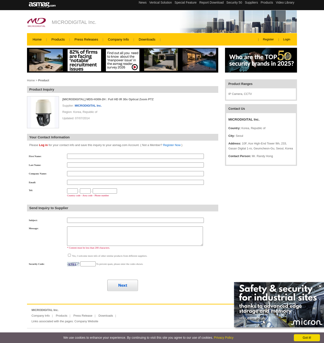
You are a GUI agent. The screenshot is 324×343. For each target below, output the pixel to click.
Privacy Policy (223, 337)
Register (268, 39)
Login (286, 39)
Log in (43, 145)
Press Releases (86, 39)
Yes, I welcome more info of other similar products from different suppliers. (109, 255)
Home (37, 39)
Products (58, 39)
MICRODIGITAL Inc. (74, 22)
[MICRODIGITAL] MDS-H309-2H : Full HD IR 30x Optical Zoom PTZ (108, 99)
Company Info (118, 39)
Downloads (147, 39)
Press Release (82, 315)
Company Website (86, 321)
